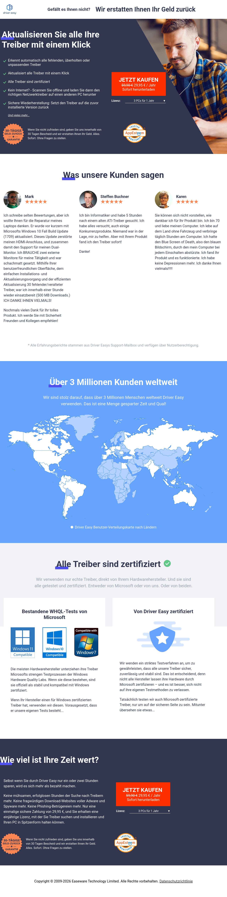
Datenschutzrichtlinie (176, 881)
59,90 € (127, 85)
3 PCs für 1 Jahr (144, 100)
